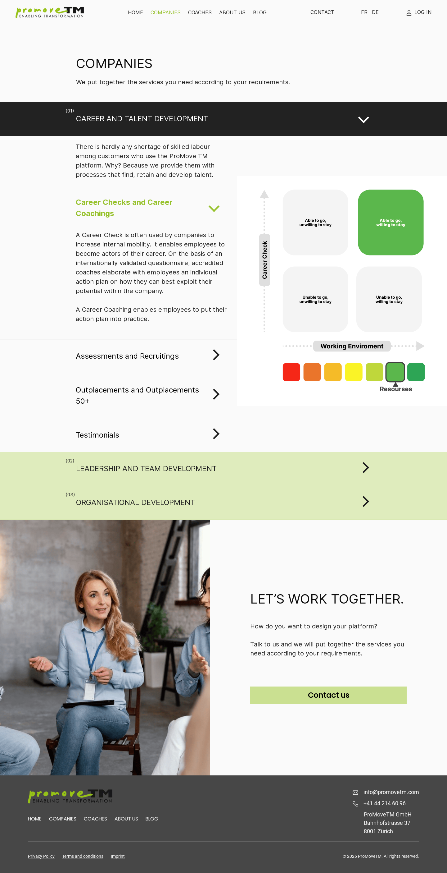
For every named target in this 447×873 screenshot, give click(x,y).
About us (232, 12)
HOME (35, 818)
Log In (418, 12)
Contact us (328, 695)
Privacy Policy (41, 856)
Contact (322, 12)
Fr (364, 12)
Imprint (118, 856)
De (375, 12)
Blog (260, 12)
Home (135, 12)
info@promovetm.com (386, 792)
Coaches (200, 12)
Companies (166, 12)
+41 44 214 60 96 (379, 803)
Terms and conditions (82, 856)
